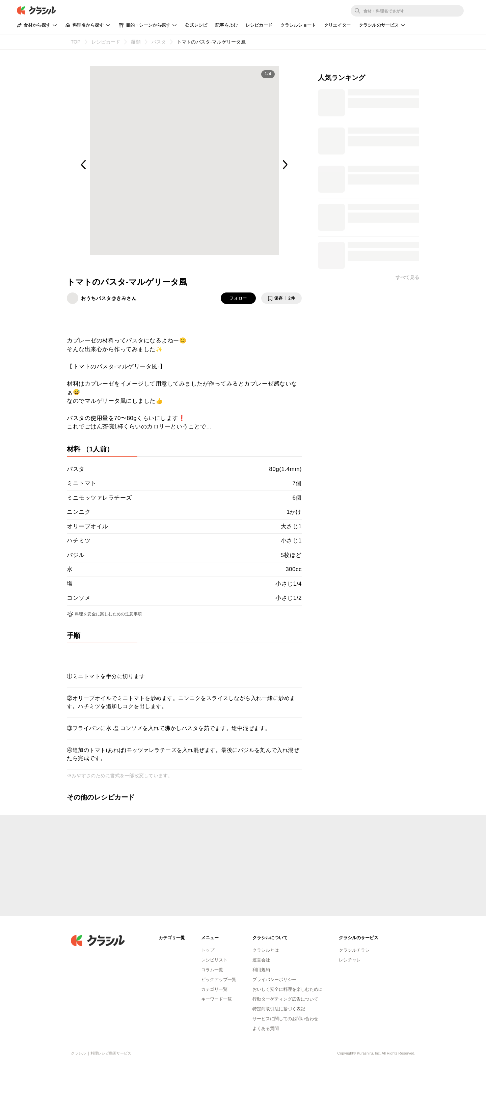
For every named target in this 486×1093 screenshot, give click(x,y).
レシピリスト (214, 959)
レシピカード (259, 25)
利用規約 (261, 969)
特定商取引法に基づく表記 (278, 1008)
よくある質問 (265, 1028)
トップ (207, 950)
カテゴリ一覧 (214, 989)
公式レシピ (196, 25)
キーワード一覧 (216, 999)
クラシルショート (298, 25)
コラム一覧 (212, 969)
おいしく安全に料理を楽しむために (287, 989)
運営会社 (261, 959)
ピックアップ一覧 (218, 979)
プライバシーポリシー (274, 979)
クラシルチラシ (354, 950)
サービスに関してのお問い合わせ (285, 1018)
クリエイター (337, 25)
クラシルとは (265, 950)
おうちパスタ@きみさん (109, 298)
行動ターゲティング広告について (285, 999)
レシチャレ (350, 959)
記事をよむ (226, 25)
